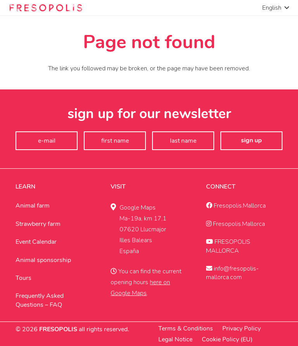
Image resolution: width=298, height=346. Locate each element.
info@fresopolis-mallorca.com (232, 272)
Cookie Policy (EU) (227, 339)
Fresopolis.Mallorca (236, 205)
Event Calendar (36, 242)
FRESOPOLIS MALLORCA (228, 246)
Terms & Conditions (185, 328)
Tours (23, 278)
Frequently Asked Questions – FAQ (40, 300)
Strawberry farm (38, 224)
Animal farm (33, 205)
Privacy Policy (241, 328)
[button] (275, 8)
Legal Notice (175, 339)
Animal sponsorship (43, 260)
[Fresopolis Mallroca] (45, 8)
